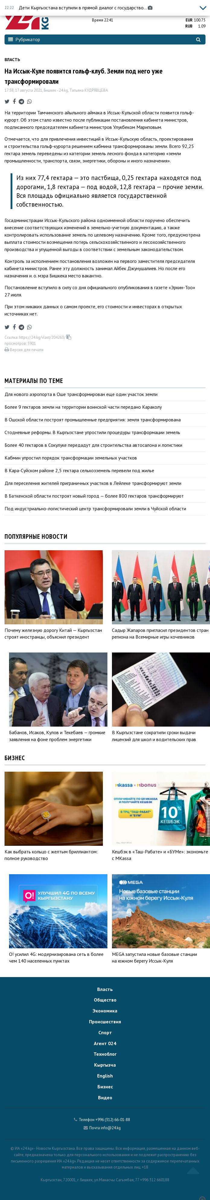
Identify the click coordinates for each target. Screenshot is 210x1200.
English (105, 1076)
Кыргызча (105, 1065)
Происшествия (105, 1022)
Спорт (105, 1032)
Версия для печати (24, 349)
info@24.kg (111, 1127)
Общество (105, 1000)
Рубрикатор (24, 39)
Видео (105, 1097)
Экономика (105, 1011)
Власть (12, 59)
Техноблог (105, 1054)
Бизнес (105, 1087)
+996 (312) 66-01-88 (112, 1119)
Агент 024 (105, 1043)
